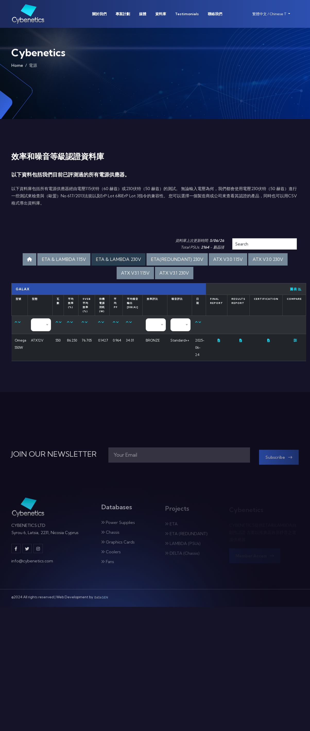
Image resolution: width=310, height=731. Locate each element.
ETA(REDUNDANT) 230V (177, 259)
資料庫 (160, 14)
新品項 (218, 247)
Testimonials (187, 14)
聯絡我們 (215, 14)
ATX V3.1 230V (174, 273)
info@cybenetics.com (32, 563)
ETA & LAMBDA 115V (64, 259)
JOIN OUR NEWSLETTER (54, 454)
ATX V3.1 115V (135, 273)
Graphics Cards (118, 545)
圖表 (296, 289)
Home (17, 66)
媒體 (142, 14)
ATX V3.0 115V (228, 259)
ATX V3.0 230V (268, 259)
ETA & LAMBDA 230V (118, 259)
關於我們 (99, 14)
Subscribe (278, 460)
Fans (107, 564)
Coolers (111, 554)
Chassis (110, 535)
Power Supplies (118, 525)
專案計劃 (123, 14)
